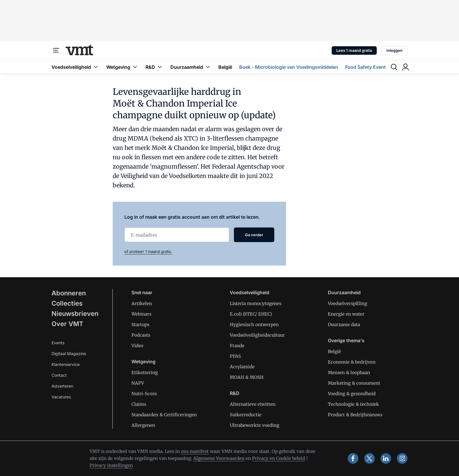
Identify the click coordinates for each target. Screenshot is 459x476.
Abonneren (69, 293)
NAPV (137, 383)
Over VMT (67, 324)
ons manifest (195, 451)
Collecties (67, 303)
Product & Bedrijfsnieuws (355, 414)
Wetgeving (122, 67)
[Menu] (56, 50)
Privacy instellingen (111, 465)
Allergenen (143, 425)
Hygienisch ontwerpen (254, 324)
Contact (59, 375)
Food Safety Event (365, 67)
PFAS (235, 356)
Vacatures (61, 396)
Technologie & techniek (353, 404)
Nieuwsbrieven (75, 313)
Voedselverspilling (347, 303)
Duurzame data (344, 324)
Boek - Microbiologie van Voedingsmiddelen (288, 67)
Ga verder (254, 234)
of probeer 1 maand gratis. (148, 251)
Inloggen (394, 50)
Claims (138, 404)
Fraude (237, 345)
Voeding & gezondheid (352, 393)
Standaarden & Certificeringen (164, 414)
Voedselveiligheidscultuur (257, 335)
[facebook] (353, 458)
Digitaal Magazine (69, 353)
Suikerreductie (245, 414)
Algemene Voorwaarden (218, 458)
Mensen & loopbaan (349, 372)
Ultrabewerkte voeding (254, 425)
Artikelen (141, 303)
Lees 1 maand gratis (354, 50)
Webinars (141, 314)
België (225, 67)
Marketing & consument (354, 383)
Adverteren (62, 385)
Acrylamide (242, 366)
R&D (154, 67)
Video (137, 345)
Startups (140, 324)
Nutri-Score (144, 393)
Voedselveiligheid (75, 67)
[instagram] (402, 458)
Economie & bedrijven (352, 362)
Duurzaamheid (190, 67)
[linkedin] (386, 458)
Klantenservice (66, 364)
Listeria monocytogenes (255, 303)
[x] (369, 458)
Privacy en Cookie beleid (278, 458)
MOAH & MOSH (246, 377)
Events (58, 342)
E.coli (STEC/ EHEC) (251, 314)
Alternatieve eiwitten (252, 404)
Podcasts (140, 335)
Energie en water (346, 314)
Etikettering (144, 372)
